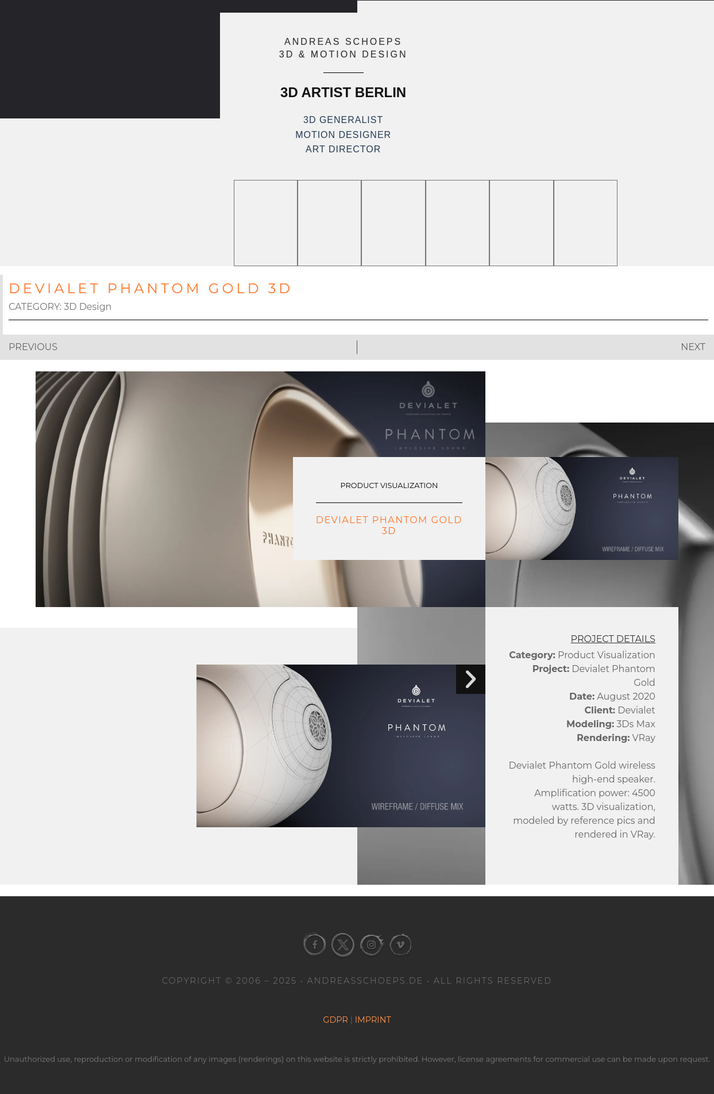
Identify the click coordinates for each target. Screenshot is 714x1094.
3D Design (87, 306)
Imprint (373, 1020)
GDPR (335, 1020)
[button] (469, 680)
